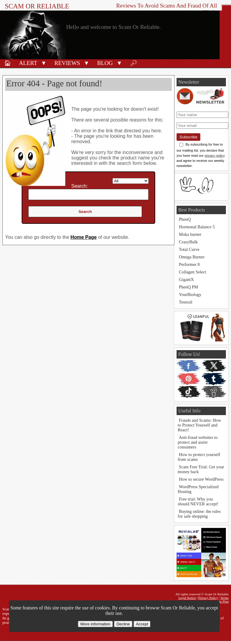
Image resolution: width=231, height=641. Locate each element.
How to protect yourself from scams (199, 457)
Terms (224, 597)
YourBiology (190, 294)
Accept (142, 624)
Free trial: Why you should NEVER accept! (198, 501)
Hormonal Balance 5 (197, 226)
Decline (123, 624)
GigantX (186, 279)
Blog (105, 63)
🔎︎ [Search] (133, 63)
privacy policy (215, 155)
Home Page (83, 237)
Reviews (67, 63)
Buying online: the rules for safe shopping (199, 514)
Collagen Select (192, 272)
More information (95, 624)
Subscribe (188, 137)
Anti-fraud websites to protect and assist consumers (198, 442)
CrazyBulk (188, 241)
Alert (28, 63)
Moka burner (190, 234)
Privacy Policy (208, 597)
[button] (43, 62)
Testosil (185, 302)
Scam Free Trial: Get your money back (201, 469)
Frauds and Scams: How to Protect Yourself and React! (199, 425)
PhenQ (185, 219)
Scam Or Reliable (37, 6)
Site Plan (223, 601)
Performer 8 (189, 264)
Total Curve (189, 249)
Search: (79, 186)
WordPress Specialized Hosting (198, 489)
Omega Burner (192, 256)
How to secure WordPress (201, 479)
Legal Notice (187, 597)
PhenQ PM (188, 287)
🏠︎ (7, 63)
